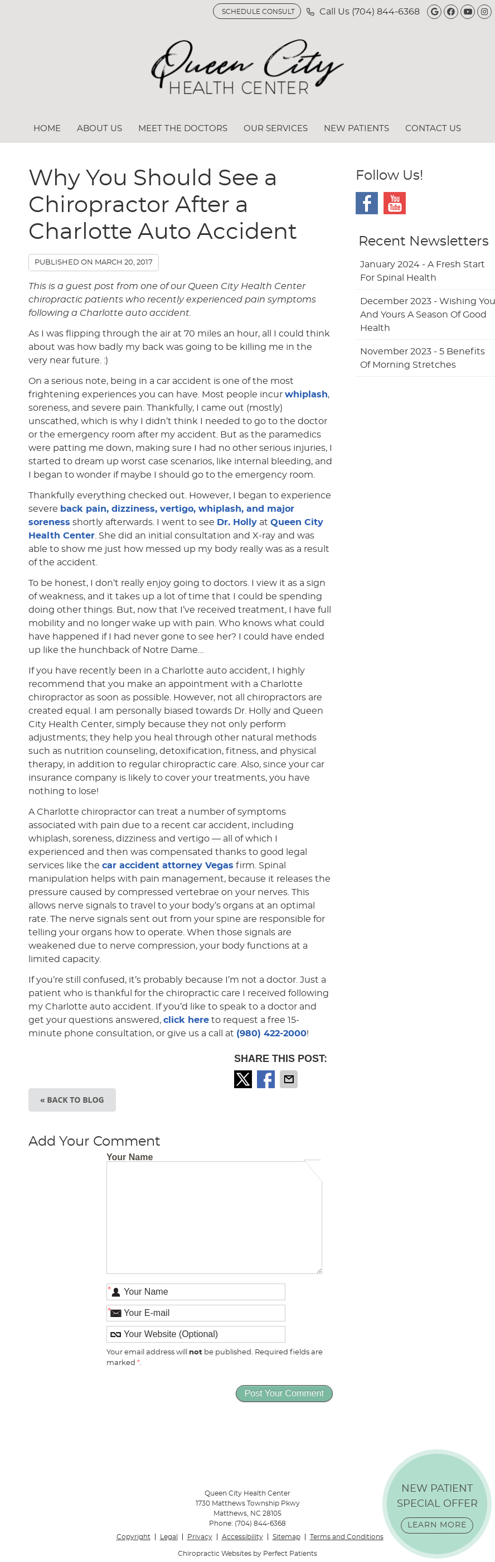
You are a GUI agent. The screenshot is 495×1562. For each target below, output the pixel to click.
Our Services (276, 128)
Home (47, 128)
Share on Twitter (244, 1079)
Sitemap (286, 1537)
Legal (169, 1537)
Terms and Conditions (347, 1537)
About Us (99, 128)
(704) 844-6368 (386, 11)
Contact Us (433, 128)
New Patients (356, 128)
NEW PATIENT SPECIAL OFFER (437, 1509)
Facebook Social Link (367, 203)
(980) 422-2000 (271, 1033)
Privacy (199, 1537)
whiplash (306, 394)
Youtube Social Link (395, 203)
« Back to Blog (72, 1099)
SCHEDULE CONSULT (258, 11)
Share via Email (290, 1079)
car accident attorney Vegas (168, 865)
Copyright (134, 1537)
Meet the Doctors (182, 128)
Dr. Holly (237, 522)
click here (186, 1020)
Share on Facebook (267, 1079)
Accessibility (242, 1537)
